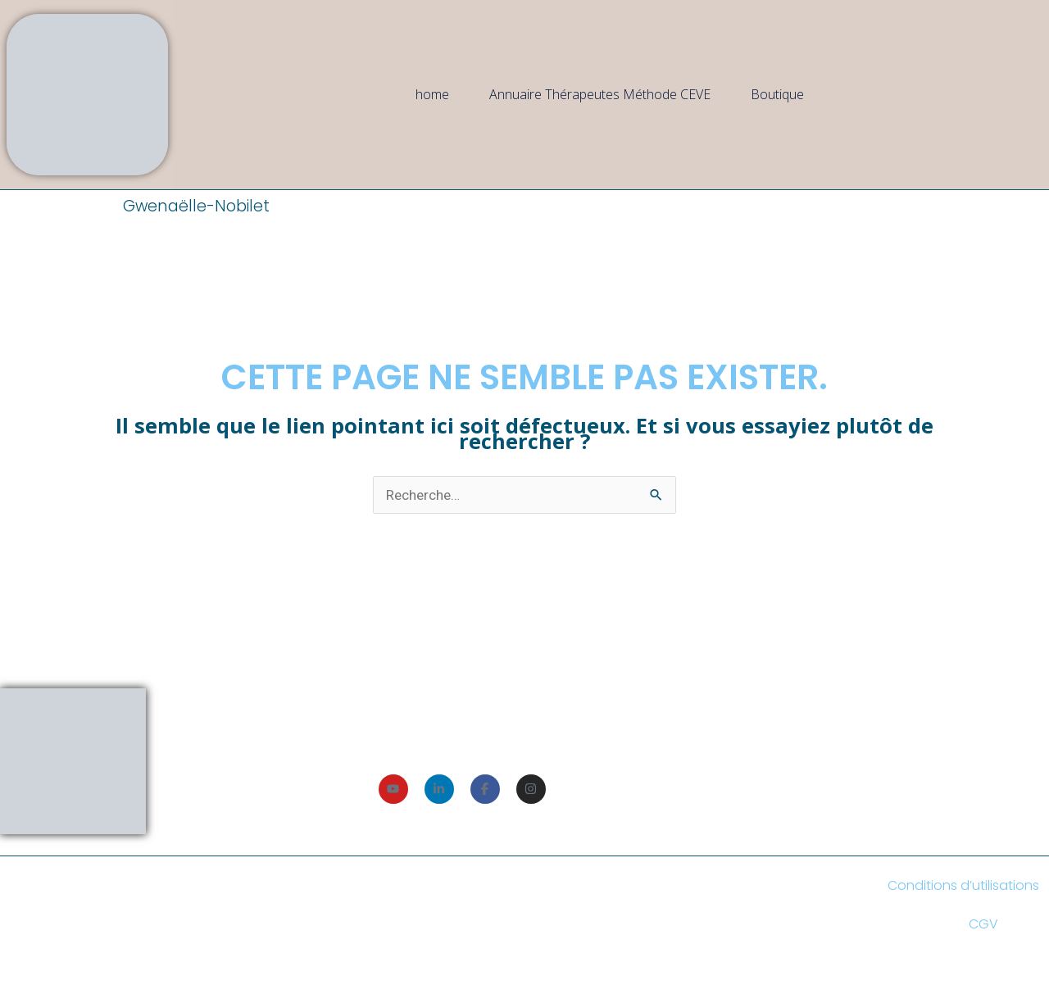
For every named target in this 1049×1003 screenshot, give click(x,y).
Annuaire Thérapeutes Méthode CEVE (600, 94)
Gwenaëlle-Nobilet (196, 206)
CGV (983, 923)
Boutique (777, 94)
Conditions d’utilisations (963, 885)
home (432, 94)
